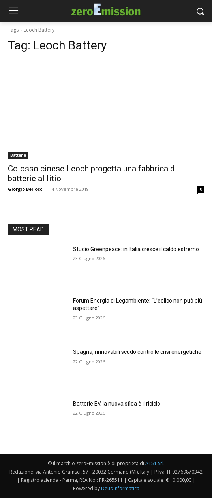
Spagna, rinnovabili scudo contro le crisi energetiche (137, 352)
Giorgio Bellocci (26, 189)
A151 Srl (154, 463)
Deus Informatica (120, 488)
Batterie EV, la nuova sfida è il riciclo (116, 403)
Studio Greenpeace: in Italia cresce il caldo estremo (136, 249)
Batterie (18, 155)
